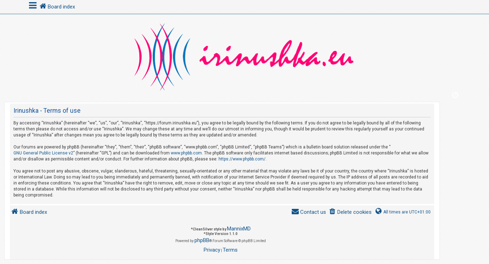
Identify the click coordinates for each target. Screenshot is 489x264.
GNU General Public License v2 (43, 153)
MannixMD (239, 228)
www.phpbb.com (186, 153)
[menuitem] (350, 212)
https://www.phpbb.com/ (242, 159)
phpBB (201, 240)
